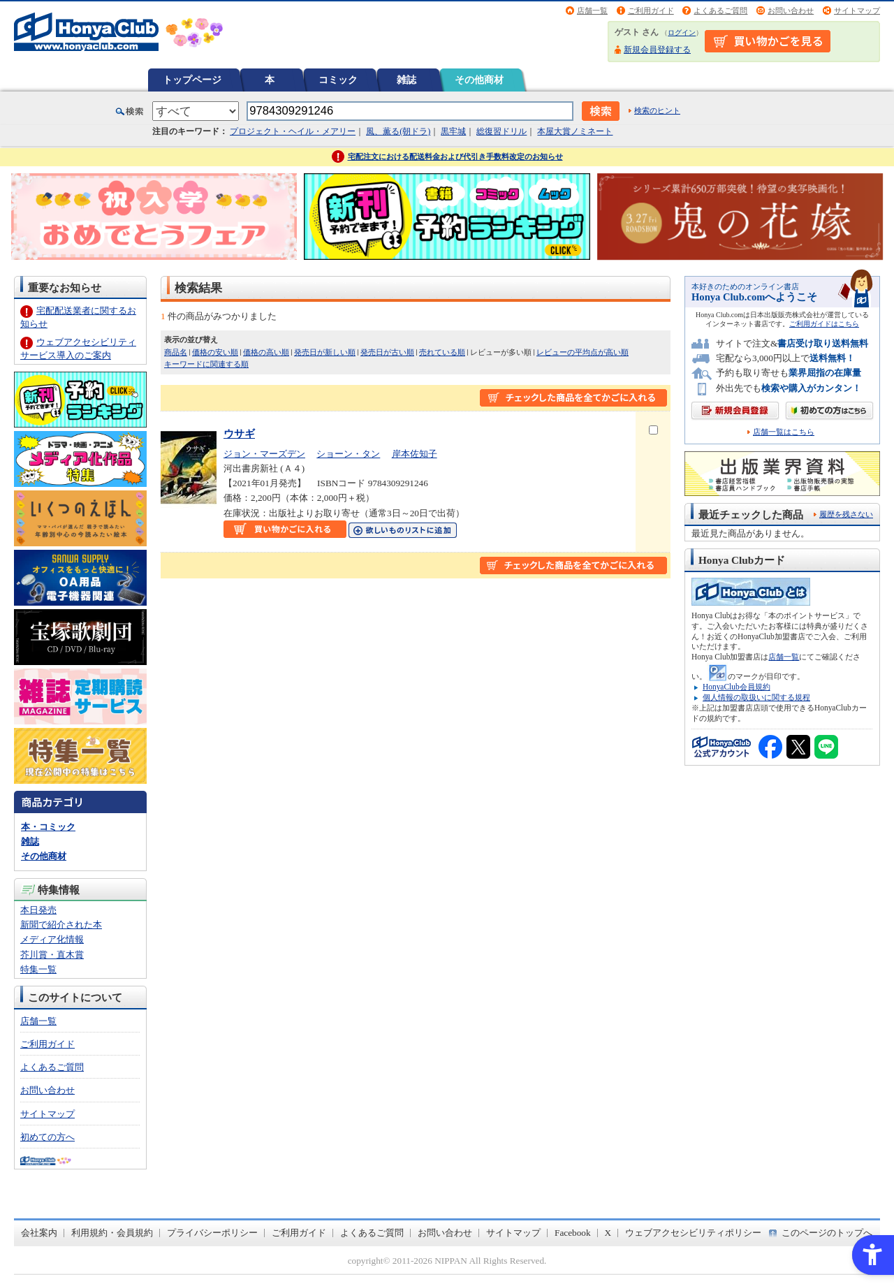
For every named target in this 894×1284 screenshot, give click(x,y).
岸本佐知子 (414, 453)
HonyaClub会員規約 (736, 687)
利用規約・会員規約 (112, 1232)
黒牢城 (453, 131)
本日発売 (38, 910)
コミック (338, 79)
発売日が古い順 (387, 352)
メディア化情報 (52, 939)
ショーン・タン (348, 453)
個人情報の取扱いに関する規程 (756, 697)
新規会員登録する (657, 49)
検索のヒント (657, 110)
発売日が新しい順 (325, 352)
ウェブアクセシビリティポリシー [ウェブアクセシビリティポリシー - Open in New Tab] (693, 1232)
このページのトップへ (827, 1232)
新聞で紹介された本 (61, 924)
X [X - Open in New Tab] (608, 1232)
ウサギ (239, 433)
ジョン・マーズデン (264, 453)
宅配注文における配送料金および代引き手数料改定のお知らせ (455, 156)
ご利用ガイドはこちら (824, 324)
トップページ (192, 79)
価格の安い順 (215, 352)
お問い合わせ (791, 10)
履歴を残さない (846, 514)
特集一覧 (38, 969)
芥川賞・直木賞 (52, 954)
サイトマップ (857, 10)
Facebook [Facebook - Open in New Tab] (573, 1232)
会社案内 (39, 1232)
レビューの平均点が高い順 (582, 352)
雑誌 (406, 79)
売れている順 (442, 352)
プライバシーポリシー (212, 1232)
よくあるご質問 (720, 10)
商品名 (175, 352)
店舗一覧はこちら (783, 432)
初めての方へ (47, 1137)
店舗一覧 (592, 10)
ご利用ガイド (651, 10)
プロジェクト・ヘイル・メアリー (293, 131)
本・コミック (48, 827)
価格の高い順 (266, 352)
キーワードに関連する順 (206, 364)
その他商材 (479, 79)
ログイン (682, 32)
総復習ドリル (501, 131)
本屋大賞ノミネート (575, 131)
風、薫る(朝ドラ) (398, 131)
